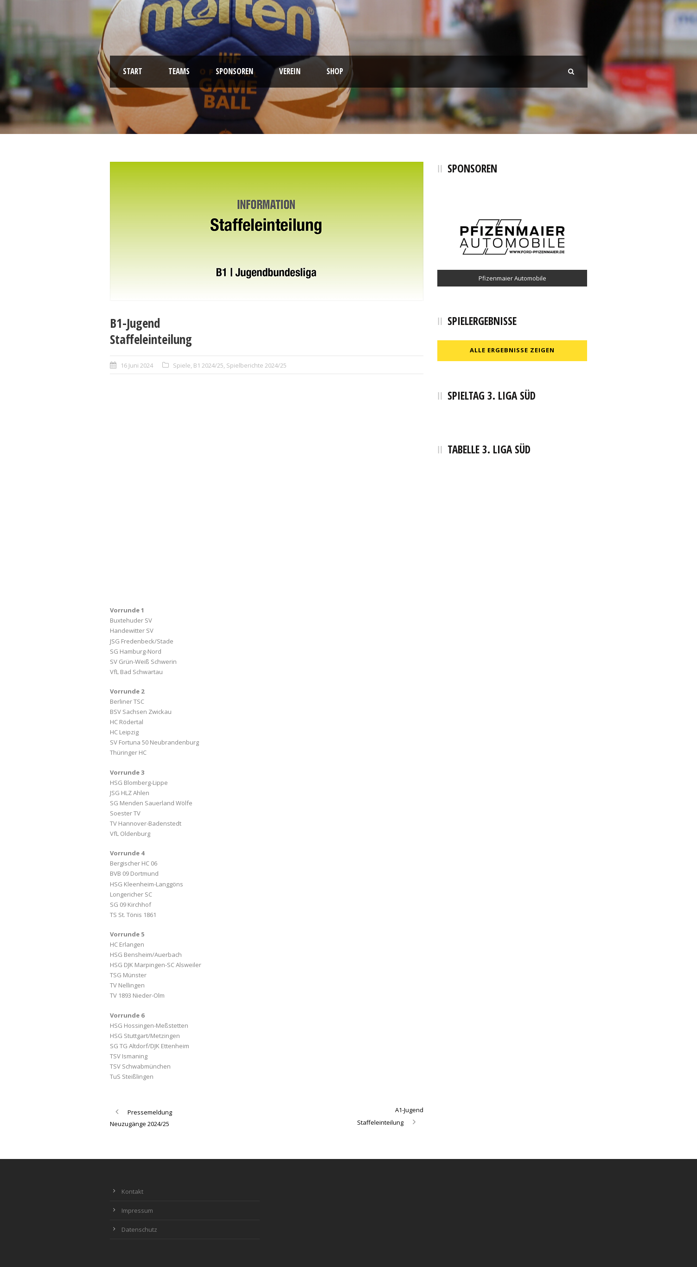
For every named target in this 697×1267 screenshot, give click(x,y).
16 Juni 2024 (137, 365)
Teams (179, 71)
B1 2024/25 (208, 365)
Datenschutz (139, 1229)
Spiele (182, 365)
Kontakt (132, 1191)
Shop (334, 71)
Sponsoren (234, 71)
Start (132, 71)
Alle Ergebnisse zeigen (512, 350)
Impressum (137, 1210)
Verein (290, 71)
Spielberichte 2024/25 (256, 365)
